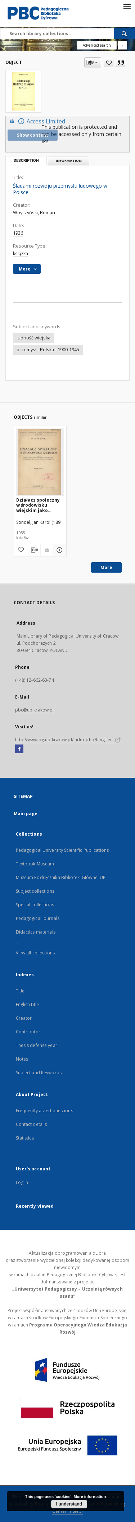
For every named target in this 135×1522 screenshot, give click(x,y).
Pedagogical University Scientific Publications (62, 850)
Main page (26, 814)
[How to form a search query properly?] (122, 45)
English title (27, 1004)
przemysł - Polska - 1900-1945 (48, 350)
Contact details (31, 1124)
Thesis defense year (36, 1045)
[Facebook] (19, 749)
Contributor (28, 1032)
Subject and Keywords (39, 1073)
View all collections (35, 953)
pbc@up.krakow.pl (34, 710)
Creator (24, 1018)
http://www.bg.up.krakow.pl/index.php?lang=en (68, 740)
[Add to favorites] (108, 62)
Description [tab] (26, 160)
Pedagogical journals (37, 918)
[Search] (124, 33)
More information (89, 1496)
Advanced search (97, 45)
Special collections (35, 905)
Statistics (25, 1138)
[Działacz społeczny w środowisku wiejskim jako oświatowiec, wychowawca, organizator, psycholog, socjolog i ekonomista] (40, 462)
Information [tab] (69, 160)
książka (20, 253)
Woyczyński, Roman (34, 213)
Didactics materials (35, 932)
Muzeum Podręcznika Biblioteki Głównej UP (61, 877)
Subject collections (35, 891)
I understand (69, 1504)
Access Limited (36, 121)
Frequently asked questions (44, 1111)
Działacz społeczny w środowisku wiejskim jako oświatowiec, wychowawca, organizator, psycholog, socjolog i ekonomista (40, 505)
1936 (18, 233)
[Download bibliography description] (33, 550)
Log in (22, 1182)
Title (20, 991)
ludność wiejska (33, 338)
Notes (22, 1059)
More (106, 567)
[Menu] (126, 5)
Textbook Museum (35, 864)
